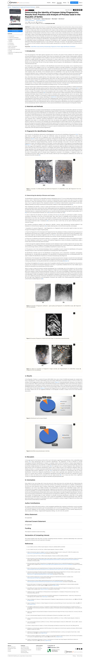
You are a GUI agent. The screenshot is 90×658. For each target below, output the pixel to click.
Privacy (74, 655)
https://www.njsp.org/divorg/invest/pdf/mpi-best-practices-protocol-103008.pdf (56, 564)
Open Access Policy (25, 648)
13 (76, 134)
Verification (72, 46)
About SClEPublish (12, 647)
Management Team (12, 648)
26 (60, 474)
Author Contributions (12, 46)
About (53, 2)
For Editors (38, 649)
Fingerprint (53, 46)
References (10, 53)
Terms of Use (79, 655)
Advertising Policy (24, 652)
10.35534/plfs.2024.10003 (50, 23)
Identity (42, 46)
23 (63, 260)
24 (29, 461)
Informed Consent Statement (14, 49)
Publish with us (74, 2)
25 (50, 466)
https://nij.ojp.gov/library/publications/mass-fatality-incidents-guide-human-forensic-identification (59, 559)
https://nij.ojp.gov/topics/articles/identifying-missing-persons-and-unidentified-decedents (45, 581)
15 (31, 138)
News (64, 2)
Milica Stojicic (54, 18)
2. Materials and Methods (13, 37)
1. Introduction (11, 36)
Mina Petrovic (61, 18)
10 (53, 96)
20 (25, 212)
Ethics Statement (11, 47)
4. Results (10, 41)
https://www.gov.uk (44, 589)
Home (48, 2)
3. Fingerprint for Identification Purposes (14, 40)
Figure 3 (67, 260)
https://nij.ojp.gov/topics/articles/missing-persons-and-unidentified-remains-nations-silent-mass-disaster (48, 569)
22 (45, 225)
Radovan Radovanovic (45, 18)
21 (48, 212)
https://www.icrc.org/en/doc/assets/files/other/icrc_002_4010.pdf (40, 574)
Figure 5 (57, 382)
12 (55, 96)
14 (77, 134)
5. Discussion (11, 43)
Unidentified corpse (35, 46)
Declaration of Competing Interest (15, 52)
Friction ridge (60, 46)
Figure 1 (29, 144)
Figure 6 (43, 388)
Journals (59, 2)
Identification (66, 46)
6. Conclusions (11, 44)
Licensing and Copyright (26, 649)
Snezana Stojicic (37, 18)
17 (33, 138)
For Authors (38, 647)
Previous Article (11, 25)
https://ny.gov (45, 596)
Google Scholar (55, 585)
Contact (9, 651)
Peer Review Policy (25, 647)
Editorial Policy (24, 651)
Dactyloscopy (47, 46)
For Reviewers (39, 648)
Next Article (20, 25)
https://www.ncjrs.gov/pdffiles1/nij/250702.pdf (36, 553)
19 (39, 155)
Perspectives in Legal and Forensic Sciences (23, 7)
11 (54, 96)
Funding (10, 50)
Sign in (80, 2)
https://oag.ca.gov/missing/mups (33, 577)
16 (32, 138)
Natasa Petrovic (28, 18)
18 (25, 144)
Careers (9, 649)
